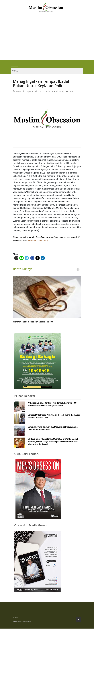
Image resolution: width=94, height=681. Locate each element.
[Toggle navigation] (14, 64)
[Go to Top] (78, 619)
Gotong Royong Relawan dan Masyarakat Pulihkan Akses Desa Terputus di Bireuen (53, 428)
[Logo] (46, 6)
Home (15, 617)
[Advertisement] (47, 40)
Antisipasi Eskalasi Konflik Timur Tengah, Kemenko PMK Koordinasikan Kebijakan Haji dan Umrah (52, 404)
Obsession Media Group (37, 240)
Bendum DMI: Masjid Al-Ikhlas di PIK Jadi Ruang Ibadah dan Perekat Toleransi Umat (54, 416)
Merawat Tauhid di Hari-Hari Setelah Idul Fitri (33, 322)
